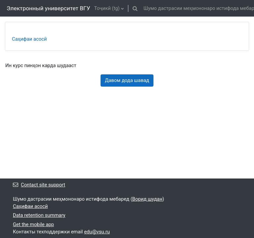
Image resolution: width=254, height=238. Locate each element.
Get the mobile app (33, 224)
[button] (135, 8)
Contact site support (39, 185)
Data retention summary (39, 215)
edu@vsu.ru (97, 232)
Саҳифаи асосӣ (29, 39)
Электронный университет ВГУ (48, 8)
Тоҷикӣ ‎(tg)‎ (107, 8)
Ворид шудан (147, 199)
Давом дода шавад (127, 80)
